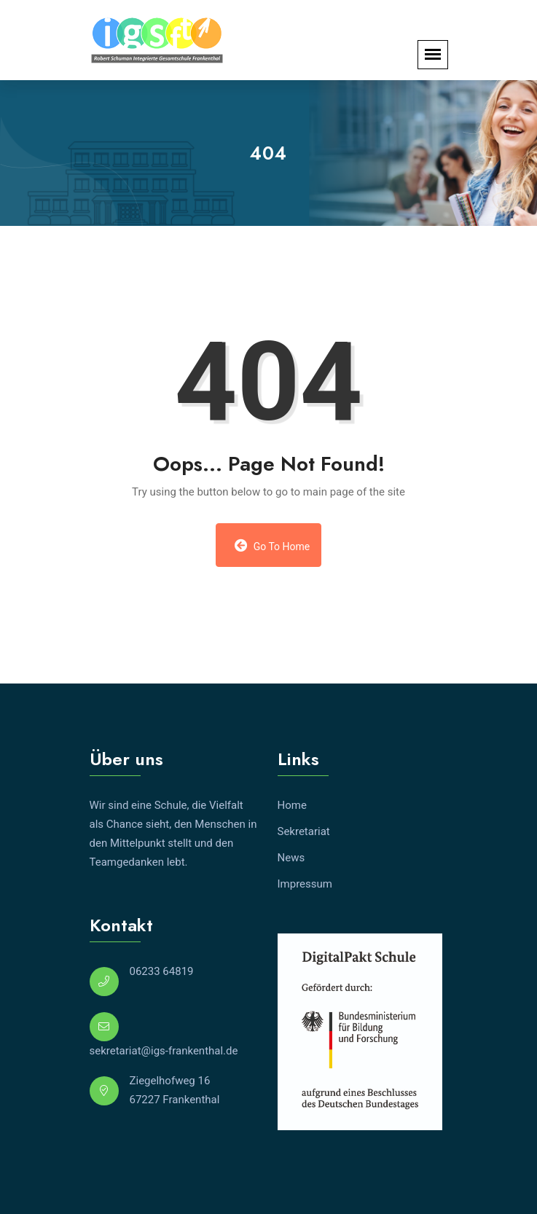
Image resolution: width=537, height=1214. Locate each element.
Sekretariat (304, 831)
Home (292, 805)
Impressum (305, 883)
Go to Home (272, 545)
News (291, 857)
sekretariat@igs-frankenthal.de (164, 1050)
